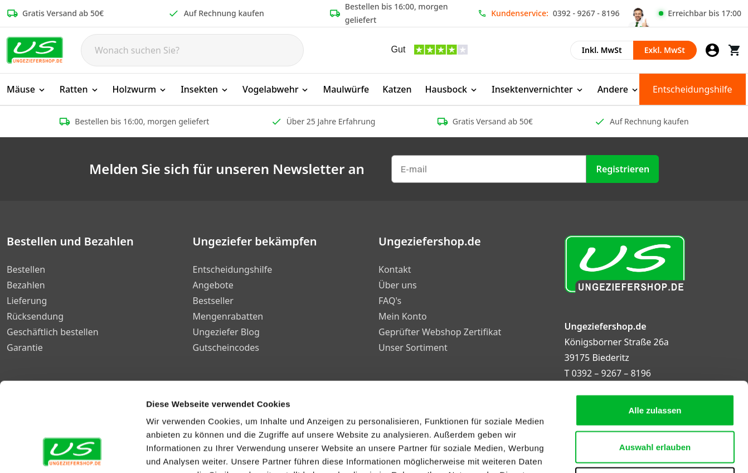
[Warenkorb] (734, 50)
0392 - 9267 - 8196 (586, 13)
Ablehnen (655, 399)
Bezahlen (26, 285)
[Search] (192, 50)
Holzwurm (140, 89)
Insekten (205, 89)
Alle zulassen (654, 326)
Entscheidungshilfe (692, 89)
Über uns (397, 285)
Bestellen (26, 269)
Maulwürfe (346, 89)
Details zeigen (593, 451)
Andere (618, 89)
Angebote (213, 285)
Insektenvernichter (538, 89)
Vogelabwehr (275, 89)
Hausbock (451, 89)
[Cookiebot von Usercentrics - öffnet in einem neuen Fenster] (72, 451)
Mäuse (26, 89)
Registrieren (623, 169)
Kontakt (394, 269)
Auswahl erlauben (655, 363)
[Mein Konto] (712, 50)
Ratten (79, 89)
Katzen (396, 89)
